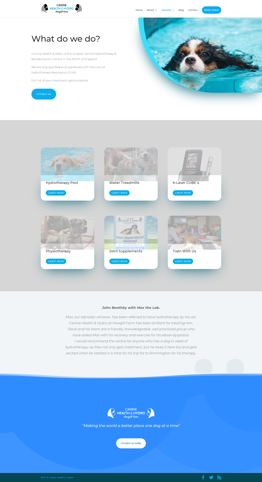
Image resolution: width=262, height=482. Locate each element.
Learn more (56, 192)
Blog (181, 10)
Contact (193, 10)
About (150, 10)
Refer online (212, 10)
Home (139, 10)
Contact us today (131, 443)
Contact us (43, 94)
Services (166, 10)
